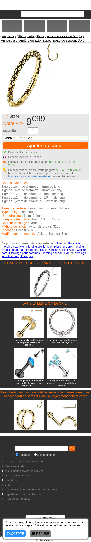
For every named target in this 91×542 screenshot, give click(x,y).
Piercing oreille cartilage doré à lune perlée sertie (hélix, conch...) (29, 342)
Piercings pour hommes (24, 253)
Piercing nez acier (13, 246)
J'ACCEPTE (15, 533)
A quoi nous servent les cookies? (25, 470)
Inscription (24, 454)
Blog (7, 484)
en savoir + (71, 525)
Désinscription (45, 454)
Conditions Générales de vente (24, 461)
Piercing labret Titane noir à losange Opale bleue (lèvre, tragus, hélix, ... (29, 383)
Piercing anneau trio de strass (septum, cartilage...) (62, 341)
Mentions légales (15, 466)
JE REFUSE (40, 533)
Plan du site (12, 480)
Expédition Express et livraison (23, 494)
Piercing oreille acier (39, 246)
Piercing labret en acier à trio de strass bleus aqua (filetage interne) (61, 383)
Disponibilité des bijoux (19, 475)
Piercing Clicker (36, 249)
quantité (9, 131)
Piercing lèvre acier (69, 243)
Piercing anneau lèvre (55, 253)
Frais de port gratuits (17, 498)
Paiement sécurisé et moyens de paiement (31, 489)
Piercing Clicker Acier (61, 249)
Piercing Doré (63, 246)
